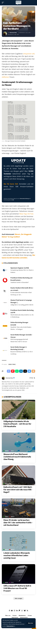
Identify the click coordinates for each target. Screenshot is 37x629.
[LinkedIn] (32, 378)
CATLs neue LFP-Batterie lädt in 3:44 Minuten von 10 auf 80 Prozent (17, 588)
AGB (13, 199)
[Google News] (12, 610)
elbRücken (5, 77)
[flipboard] (19, 610)
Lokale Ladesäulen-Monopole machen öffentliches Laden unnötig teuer (16, 555)
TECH (12, 450)
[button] (31, 623)
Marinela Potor (13, 32)
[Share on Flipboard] (13, 371)
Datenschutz (10, 626)
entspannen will (29, 54)
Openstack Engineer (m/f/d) (20, 268)
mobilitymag (12, 364)
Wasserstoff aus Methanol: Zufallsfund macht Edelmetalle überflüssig (17, 456)
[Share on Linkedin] (21, 371)
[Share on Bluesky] (29, 371)
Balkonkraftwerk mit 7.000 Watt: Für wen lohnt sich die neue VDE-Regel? (17, 489)
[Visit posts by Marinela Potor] (5, 34)
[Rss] (34, 378)
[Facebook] (30, 378)
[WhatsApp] (22, 610)
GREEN (6, 19)
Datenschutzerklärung (24, 198)
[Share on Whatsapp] (17, 371)
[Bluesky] (24, 610)
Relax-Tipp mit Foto (26, 214)
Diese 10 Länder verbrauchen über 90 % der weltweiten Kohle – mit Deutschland (18, 522)
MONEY (13, 516)
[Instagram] (14, 610)
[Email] (33, 371)
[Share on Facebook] (9, 371)
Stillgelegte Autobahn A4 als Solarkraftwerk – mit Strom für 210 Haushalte (17, 424)
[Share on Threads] (25, 371)
